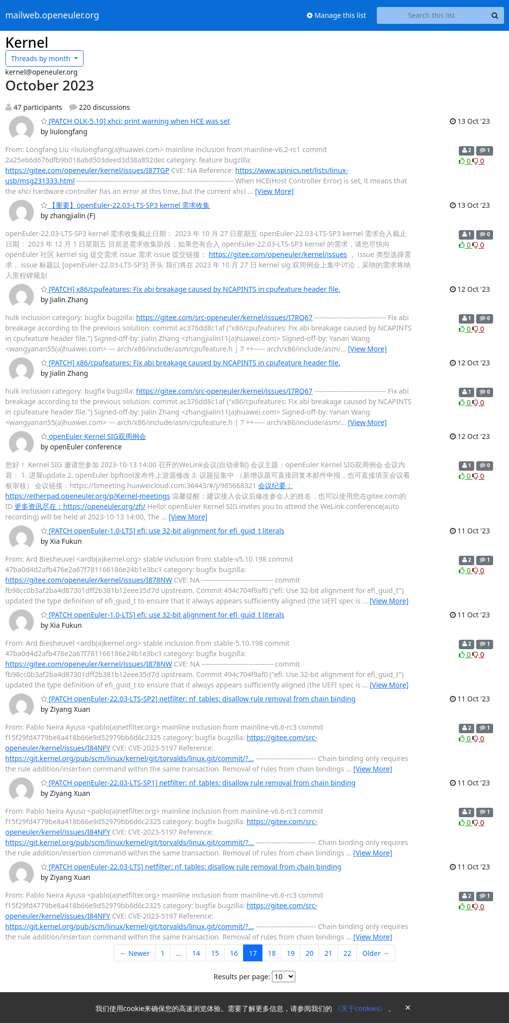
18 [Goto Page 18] (272, 953)
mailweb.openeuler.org (52, 15)
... (178, 953)
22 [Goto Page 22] (347, 953)
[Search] (495, 15)
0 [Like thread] (465, 161)
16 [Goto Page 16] (234, 953)
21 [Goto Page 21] (329, 953)
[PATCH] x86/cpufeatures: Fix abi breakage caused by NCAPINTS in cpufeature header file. (190, 289)
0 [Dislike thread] (478, 161)
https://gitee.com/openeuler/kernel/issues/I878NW (88, 580)
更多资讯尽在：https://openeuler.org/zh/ (80, 506)
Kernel (27, 42)
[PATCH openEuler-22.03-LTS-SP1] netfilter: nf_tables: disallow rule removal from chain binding (198, 782)
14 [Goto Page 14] (196, 953)
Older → (375, 953)
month (41, 58)
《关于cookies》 (361, 1008)
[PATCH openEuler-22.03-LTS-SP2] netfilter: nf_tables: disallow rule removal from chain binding (198, 698)
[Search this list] (432, 15)
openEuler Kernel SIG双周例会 (93, 436)
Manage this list (336, 15)
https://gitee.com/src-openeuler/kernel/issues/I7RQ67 (224, 317)
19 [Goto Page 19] (291, 953)
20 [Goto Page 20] (310, 953)
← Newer (135, 953)
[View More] (274, 191)
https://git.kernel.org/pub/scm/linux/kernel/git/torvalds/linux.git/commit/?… (129, 758)
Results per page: (242, 976)
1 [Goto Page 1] (163, 953)
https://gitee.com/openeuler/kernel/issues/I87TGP (87, 170)
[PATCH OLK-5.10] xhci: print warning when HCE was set (135, 121)
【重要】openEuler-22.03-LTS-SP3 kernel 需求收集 (125, 205)
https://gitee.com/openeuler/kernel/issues (278, 254)
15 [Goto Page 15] (215, 953)
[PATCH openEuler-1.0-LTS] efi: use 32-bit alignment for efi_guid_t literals (162, 530)
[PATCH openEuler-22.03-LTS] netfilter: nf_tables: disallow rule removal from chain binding (191, 866)
